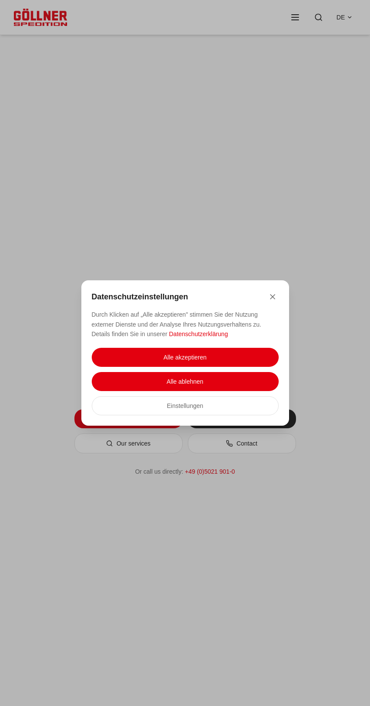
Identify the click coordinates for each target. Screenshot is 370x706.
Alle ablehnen (185, 381)
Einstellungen (185, 405)
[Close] (273, 297)
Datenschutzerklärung (198, 334)
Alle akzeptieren (185, 357)
